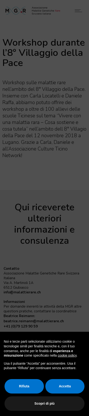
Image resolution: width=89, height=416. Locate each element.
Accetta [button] (65, 386)
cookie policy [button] (67, 355)
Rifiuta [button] (24, 386)
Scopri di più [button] (44, 403)
